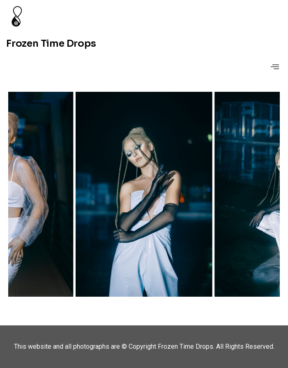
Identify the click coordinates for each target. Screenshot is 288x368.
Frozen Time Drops (51, 44)
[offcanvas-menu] (275, 67)
